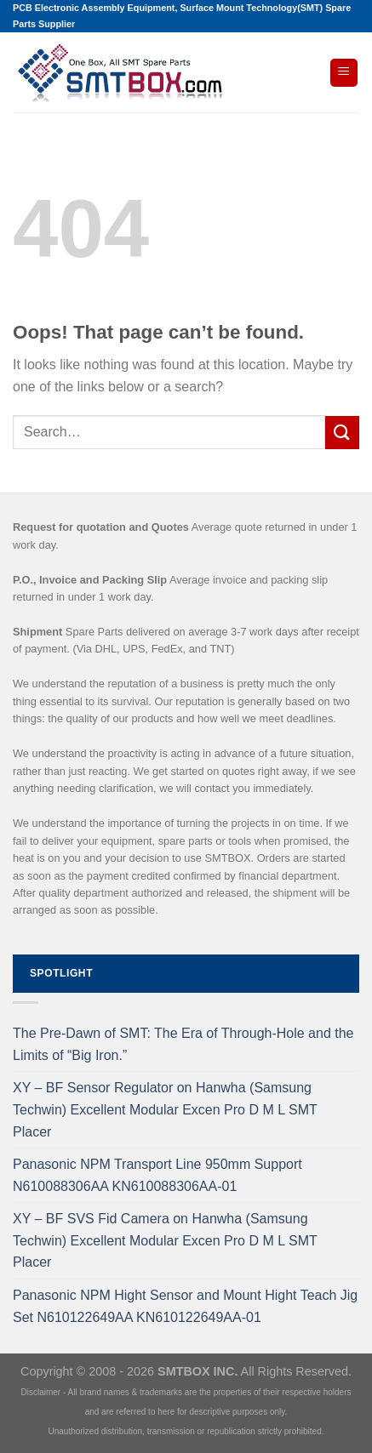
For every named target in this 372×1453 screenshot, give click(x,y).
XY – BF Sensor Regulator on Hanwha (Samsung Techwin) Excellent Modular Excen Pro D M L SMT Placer (165, 1109)
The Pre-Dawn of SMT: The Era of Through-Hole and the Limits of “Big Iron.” (183, 1044)
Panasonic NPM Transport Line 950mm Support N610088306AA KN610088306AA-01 (157, 1175)
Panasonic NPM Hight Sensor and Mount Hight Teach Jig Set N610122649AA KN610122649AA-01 (185, 1306)
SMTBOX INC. (197, 1371)
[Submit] (342, 432)
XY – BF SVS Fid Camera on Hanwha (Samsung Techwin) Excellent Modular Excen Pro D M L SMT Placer (165, 1240)
